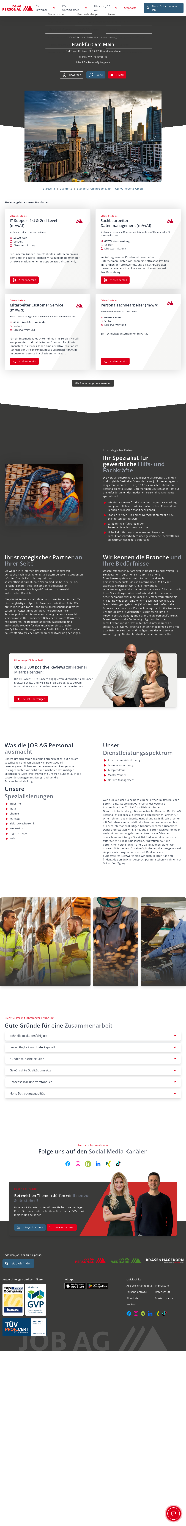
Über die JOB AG (102, 8)
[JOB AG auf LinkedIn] (98, 1164)
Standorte (130, 8)
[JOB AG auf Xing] (108, 1164)
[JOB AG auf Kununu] (88, 1164)
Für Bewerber (41, 8)
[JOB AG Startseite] (17, 8)
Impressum (162, 1285)
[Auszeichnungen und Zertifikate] (30, 1300)
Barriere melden (165, 1298)
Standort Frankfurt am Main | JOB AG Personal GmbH (110, 188)
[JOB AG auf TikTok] (118, 1164)
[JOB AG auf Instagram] (78, 1164)
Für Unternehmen (71, 8)
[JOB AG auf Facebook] (68, 1164)
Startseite (49, 188)
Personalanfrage (137, 1292)
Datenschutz (162, 1292)
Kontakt (131, 1304)
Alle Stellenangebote (139, 1285)
